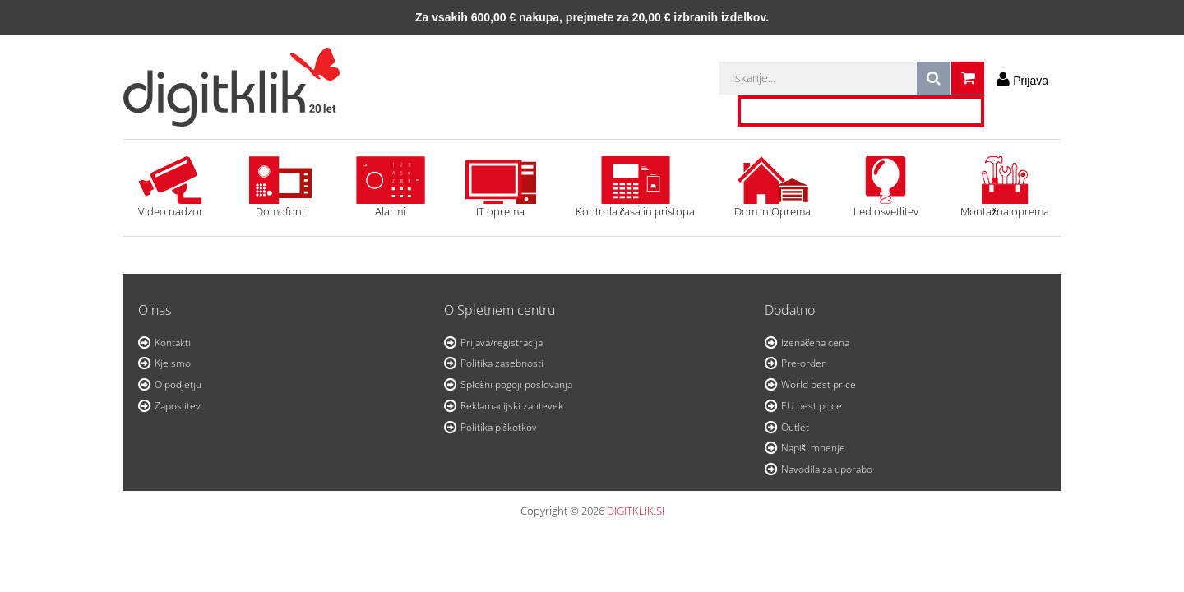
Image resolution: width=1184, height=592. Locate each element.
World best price (818, 384)
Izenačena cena (815, 342)
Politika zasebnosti (501, 363)
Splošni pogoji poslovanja (516, 384)
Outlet (795, 427)
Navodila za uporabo (826, 469)
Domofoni (280, 187)
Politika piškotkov (498, 427)
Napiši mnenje (813, 448)
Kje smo (173, 363)
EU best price (811, 406)
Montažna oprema (1004, 187)
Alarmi (390, 187)
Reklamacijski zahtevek (511, 406)
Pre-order (803, 363)
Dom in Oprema (772, 187)
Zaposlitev (178, 406)
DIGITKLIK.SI (635, 510)
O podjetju (178, 384)
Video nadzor (170, 187)
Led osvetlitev (885, 187)
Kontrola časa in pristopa (636, 187)
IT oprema (500, 187)
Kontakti (173, 342)
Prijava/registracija (501, 342)
